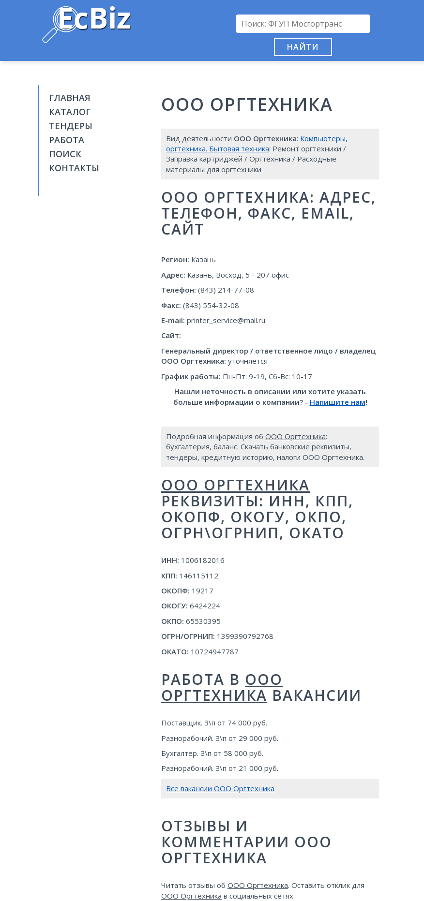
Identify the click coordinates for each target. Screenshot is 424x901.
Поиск (65, 154)
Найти (302, 47)
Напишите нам (337, 402)
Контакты (74, 168)
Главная (70, 97)
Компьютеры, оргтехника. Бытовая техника (257, 143)
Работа (66, 140)
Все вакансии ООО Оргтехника (220, 788)
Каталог (70, 112)
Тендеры (70, 126)
